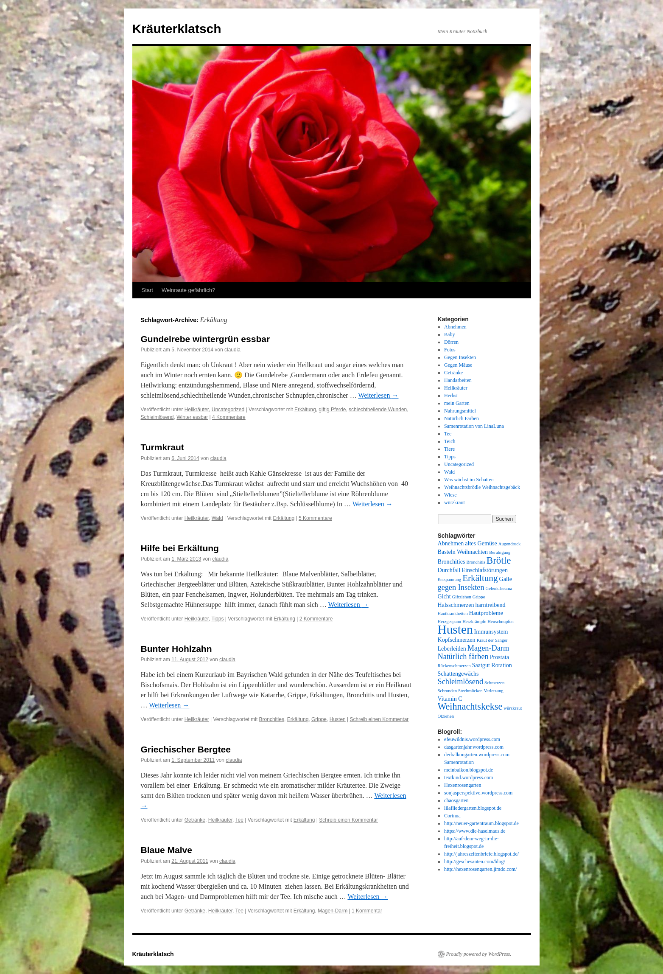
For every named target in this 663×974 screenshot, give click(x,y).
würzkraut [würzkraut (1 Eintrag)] (513, 708)
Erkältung (305, 410)
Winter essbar (192, 417)
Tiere (449, 449)
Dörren (451, 342)
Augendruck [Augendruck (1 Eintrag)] (509, 544)
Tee (239, 820)
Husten (338, 719)
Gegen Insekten (460, 357)
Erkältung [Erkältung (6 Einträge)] (480, 578)
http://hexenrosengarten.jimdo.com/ (480, 869)
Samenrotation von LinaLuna (474, 426)
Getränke (195, 820)
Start (147, 290)
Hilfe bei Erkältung (180, 548)
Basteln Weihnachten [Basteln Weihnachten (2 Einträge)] (463, 551)
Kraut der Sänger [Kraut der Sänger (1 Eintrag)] (492, 640)
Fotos (450, 350)
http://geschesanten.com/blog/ (474, 862)
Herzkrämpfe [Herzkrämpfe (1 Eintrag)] (474, 621)
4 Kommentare (229, 417)
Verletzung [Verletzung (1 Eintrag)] (494, 690)
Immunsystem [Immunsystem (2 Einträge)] (491, 631)
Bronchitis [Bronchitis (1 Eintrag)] (475, 562)
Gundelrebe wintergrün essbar (205, 339)
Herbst (451, 396)
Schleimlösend (157, 417)
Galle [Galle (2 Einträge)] (505, 578)
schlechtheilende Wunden (378, 410)
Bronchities (271, 719)
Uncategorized (228, 410)
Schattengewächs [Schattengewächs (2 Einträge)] (458, 673)
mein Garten (457, 403)
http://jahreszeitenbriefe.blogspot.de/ (481, 854)
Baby (449, 334)
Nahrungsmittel (460, 411)
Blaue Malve (166, 850)
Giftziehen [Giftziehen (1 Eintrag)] (461, 597)
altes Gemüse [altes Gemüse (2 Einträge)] (481, 543)
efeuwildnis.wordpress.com (472, 739)
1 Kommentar (367, 911)
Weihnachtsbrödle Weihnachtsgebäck (482, 487)
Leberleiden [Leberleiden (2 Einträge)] (452, 648)
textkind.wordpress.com (468, 777)
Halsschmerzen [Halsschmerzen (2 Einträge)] (456, 604)
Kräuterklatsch (176, 29)
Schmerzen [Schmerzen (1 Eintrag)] (494, 682)
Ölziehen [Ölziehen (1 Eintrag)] (446, 716)
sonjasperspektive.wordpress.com (478, 793)
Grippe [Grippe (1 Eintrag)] (479, 597)
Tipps (218, 619)
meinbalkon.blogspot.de (468, 770)
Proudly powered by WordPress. (479, 954)
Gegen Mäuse (458, 365)
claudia (232, 350)
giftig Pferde (332, 410)
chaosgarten (456, 800)
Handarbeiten (458, 380)
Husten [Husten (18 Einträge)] (455, 629)
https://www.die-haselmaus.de (475, 831)
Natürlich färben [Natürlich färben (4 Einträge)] (463, 656)
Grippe (319, 719)
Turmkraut (162, 447)
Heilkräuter (197, 410)
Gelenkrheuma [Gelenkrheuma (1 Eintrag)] (499, 588)
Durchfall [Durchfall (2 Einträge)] (449, 570)
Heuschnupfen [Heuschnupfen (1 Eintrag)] (500, 621)
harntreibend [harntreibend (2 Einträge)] (491, 604)
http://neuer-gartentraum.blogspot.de (481, 823)
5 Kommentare (315, 518)
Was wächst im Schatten (469, 480)
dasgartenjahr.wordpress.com (474, 747)
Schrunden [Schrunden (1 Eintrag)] (447, 690)
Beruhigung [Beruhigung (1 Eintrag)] (499, 552)
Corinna (452, 816)
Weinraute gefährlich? (188, 290)
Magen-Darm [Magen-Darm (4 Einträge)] (488, 648)
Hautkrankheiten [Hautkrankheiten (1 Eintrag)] (453, 613)
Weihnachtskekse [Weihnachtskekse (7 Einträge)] (470, 706)
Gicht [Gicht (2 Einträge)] (444, 596)
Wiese (450, 495)
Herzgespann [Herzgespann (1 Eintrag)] (450, 621)
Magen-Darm (332, 911)
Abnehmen (455, 327)
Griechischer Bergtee (186, 749)
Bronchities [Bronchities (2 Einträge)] (451, 561)
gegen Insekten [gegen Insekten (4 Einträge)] (461, 587)
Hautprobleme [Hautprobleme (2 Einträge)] (486, 612)
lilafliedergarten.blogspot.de (472, 808)
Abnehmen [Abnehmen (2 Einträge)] (451, 543)
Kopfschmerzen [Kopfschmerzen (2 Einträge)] (457, 639)
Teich (449, 441)
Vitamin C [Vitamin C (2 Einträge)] (450, 698)
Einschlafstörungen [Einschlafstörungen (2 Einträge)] (485, 570)
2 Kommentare (316, 619)
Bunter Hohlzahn (176, 649)
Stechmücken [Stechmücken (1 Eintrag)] (470, 690)
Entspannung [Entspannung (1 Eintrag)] (450, 579)
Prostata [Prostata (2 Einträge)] (499, 657)
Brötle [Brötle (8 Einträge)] (499, 560)
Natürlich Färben (461, 418)
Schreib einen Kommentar (379, 719)
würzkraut (454, 502)
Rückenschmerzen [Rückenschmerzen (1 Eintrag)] (454, 665)
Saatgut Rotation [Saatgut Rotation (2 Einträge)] (492, 665)
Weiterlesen (378, 395)
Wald (217, 518)
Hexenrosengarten (462, 785)
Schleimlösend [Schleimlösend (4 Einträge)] (461, 681)
